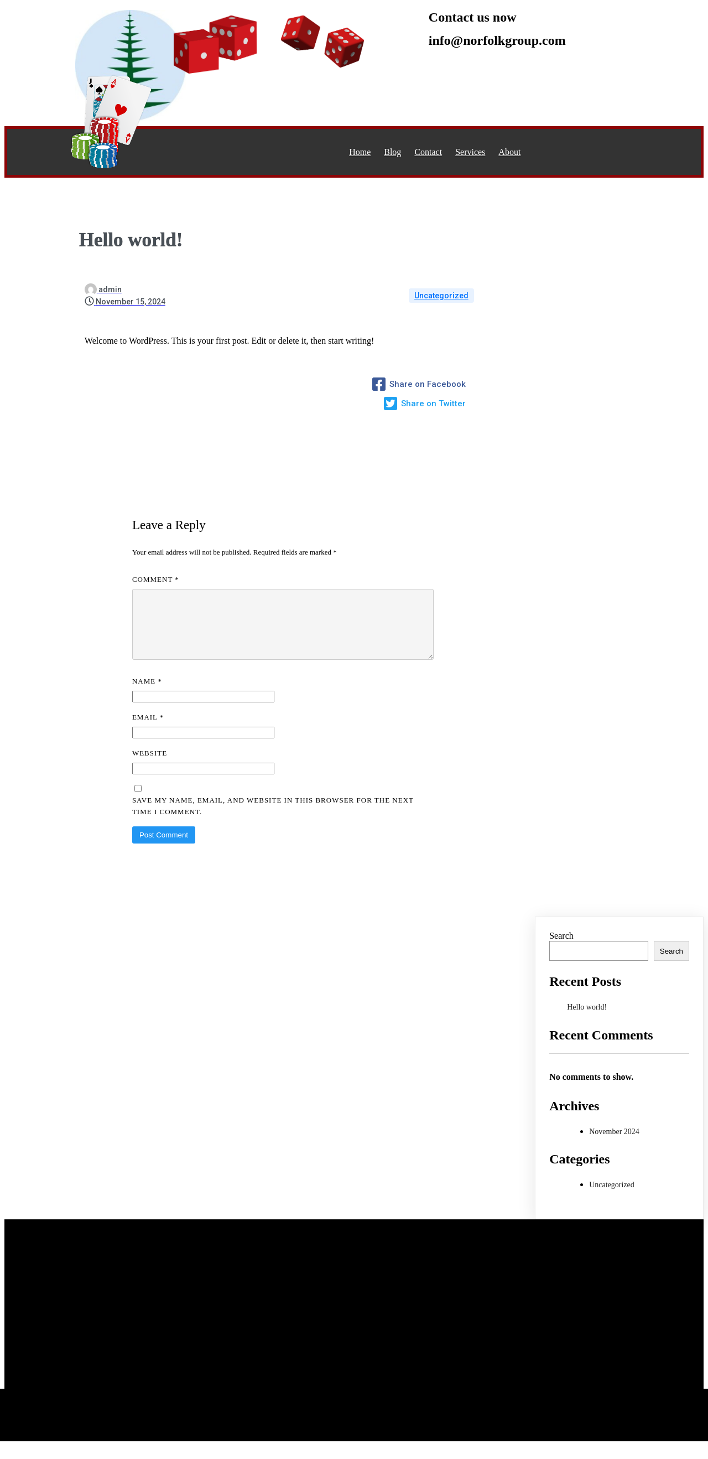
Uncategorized (441, 295)
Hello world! (587, 1020)
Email (148, 730)
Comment (155, 579)
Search (561, 949)
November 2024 (614, 1145)
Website (149, 766)
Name (147, 694)
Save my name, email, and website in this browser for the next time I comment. (273, 819)
